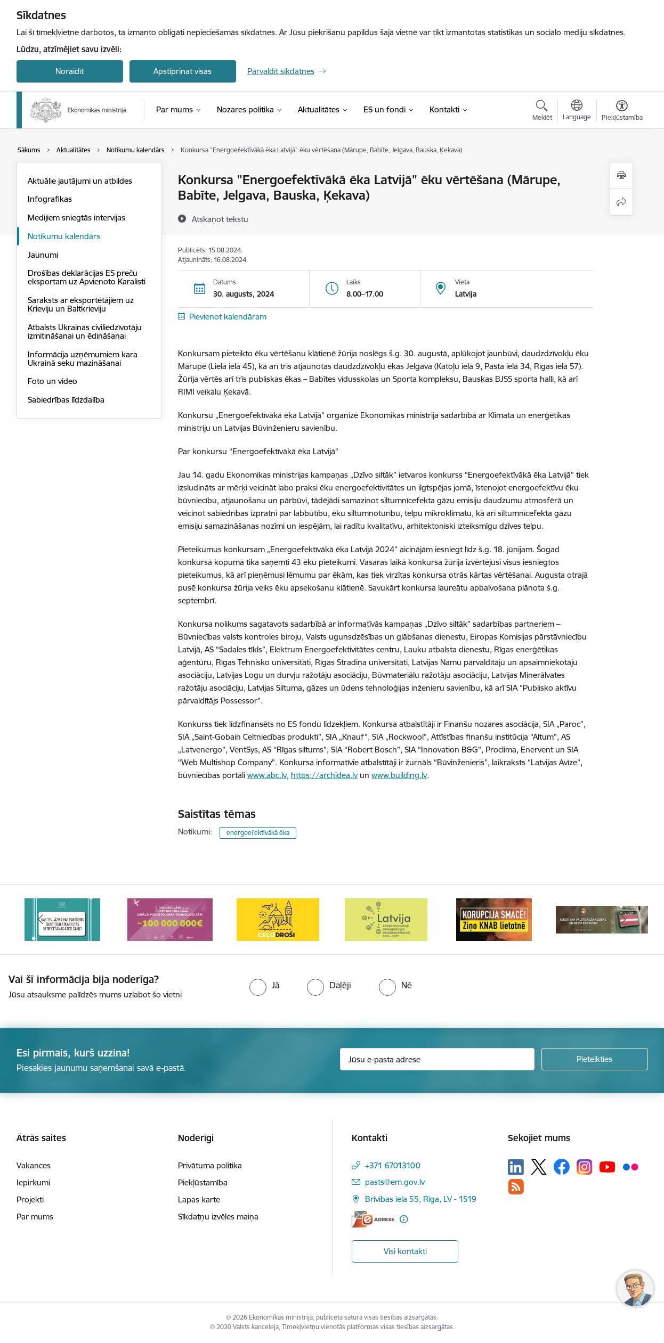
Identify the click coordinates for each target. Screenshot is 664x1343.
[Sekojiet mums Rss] (516, 1186)
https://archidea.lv (324, 775)
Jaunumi (43, 255)
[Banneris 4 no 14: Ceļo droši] (278, 919)
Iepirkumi (33, 1182)
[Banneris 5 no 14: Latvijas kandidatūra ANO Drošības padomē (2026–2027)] (386, 919)
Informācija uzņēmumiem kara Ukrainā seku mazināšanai (82, 358)
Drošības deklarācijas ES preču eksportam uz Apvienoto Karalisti (86, 277)
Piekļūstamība (203, 1182)
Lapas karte (199, 1199)
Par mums (35, 1216)
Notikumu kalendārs (64, 236)
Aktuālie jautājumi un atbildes (80, 181)
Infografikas (50, 199)
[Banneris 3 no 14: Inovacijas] (170, 919)
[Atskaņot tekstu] (220, 218)
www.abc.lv (267, 775)
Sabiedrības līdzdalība (66, 400)
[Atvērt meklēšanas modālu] (542, 112)
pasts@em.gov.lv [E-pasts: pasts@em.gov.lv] (395, 1182)
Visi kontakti (405, 1251)
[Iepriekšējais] (41, 920)
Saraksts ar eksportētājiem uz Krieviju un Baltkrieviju (81, 304)
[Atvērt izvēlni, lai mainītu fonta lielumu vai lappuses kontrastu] (622, 112)
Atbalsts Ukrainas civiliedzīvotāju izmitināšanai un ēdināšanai (85, 331)
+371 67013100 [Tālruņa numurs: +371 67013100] (392, 1165)
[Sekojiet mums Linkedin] (516, 1167)
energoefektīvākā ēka (257, 833)
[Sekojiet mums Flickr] (630, 1166)
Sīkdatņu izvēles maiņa (218, 1216)
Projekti (30, 1199)
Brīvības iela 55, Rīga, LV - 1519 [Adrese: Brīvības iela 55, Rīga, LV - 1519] (420, 1199)
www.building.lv (399, 775)
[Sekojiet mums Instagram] (585, 1167)
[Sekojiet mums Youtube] (608, 1166)
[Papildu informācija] (404, 1219)
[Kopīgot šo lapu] (621, 202)
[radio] (264, 985)
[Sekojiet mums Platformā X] (539, 1167)
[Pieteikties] (594, 1059)
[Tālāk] (623, 920)
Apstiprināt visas (182, 71)
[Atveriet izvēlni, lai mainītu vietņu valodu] (576, 111)
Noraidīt (69, 71)
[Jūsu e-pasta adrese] (437, 1059)
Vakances (34, 1165)
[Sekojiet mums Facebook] (562, 1167)
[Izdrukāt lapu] (621, 175)
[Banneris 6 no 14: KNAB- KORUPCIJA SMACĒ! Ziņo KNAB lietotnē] (494, 919)
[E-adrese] (373, 1219)
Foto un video (52, 381)
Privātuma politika (210, 1165)
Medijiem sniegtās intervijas (76, 217)
